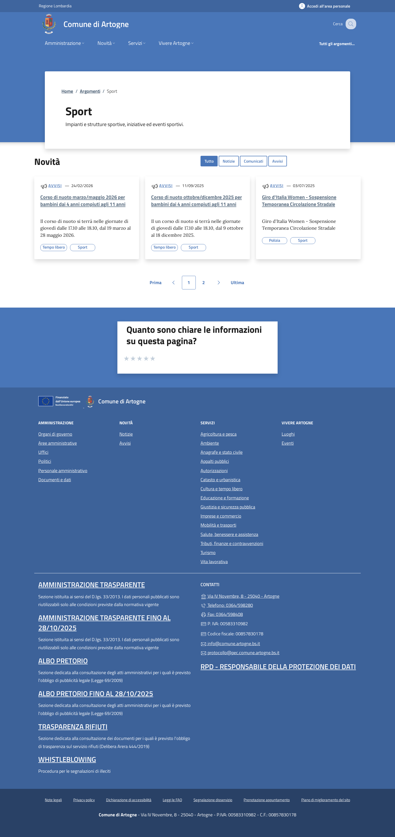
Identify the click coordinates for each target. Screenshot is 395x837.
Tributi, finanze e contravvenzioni (232, 543)
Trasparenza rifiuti (73, 726)
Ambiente (210, 443)
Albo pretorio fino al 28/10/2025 (95, 693)
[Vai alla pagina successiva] (218, 282)
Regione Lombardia (55, 6)
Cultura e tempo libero (222, 488)
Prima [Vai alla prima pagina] (157, 284)
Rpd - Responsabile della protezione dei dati (278, 666)
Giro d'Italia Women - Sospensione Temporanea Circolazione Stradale (299, 200)
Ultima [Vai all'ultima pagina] (239, 284)
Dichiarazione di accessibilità (128, 800)
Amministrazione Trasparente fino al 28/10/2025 (104, 622)
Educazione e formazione (225, 497)
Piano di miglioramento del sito (325, 800)
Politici (44, 461)
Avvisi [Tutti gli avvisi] (54, 186)
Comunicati (253, 161)
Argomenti (90, 91)
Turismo (208, 552)
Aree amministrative (57, 443)
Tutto (209, 161)
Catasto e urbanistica (220, 479)
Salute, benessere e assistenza (229, 534)
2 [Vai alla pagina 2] (206, 284)
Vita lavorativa (214, 561)
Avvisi (277, 161)
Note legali (53, 800)
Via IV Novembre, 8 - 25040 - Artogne (263, 596)
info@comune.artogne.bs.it (230, 643)
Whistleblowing (67, 759)
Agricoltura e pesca (219, 434)
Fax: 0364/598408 (222, 614)
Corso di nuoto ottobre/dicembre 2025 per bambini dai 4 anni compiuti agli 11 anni (196, 200)
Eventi (288, 443)
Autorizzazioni (214, 470)
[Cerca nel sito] (350, 24)
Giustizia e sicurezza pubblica (228, 506)
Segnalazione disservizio (212, 800)
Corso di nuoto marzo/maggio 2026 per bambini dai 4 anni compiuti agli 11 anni (82, 200)
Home (67, 91)
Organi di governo (55, 434)
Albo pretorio (63, 660)
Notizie (229, 161)
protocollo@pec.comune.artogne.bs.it (240, 652)
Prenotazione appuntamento (267, 800)
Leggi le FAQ (172, 800)
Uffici (43, 452)
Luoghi (288, 434)
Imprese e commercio (221, 516)
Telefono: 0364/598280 (227, 605)
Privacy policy (84, 800)
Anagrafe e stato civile (222, 452)
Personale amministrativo (62, 470)
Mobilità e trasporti (218, 525)
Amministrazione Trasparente (91, 584)
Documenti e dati (54, 479)
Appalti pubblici (215, 461)
